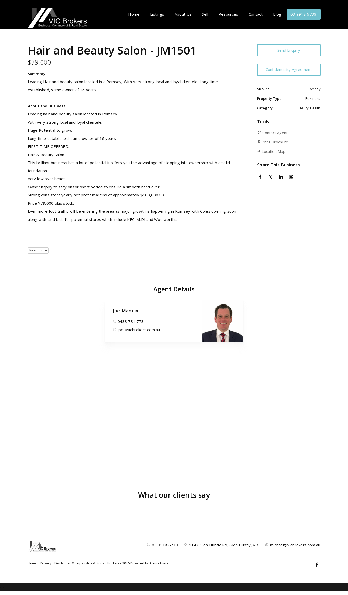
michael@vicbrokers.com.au (295, 544)
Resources (228, 14)
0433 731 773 (131, 321)
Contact (256, 14)
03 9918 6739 (303, 14)
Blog (277, 14)
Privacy (45, 563)
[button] (288, 142)
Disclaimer (62, 563)
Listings (157, 14)
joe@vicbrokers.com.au (139, 329)
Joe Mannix (126, 311)
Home (133, 14)
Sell (205, 14)
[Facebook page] (317, 565)
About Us (183, 14)
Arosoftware (158, 563)
